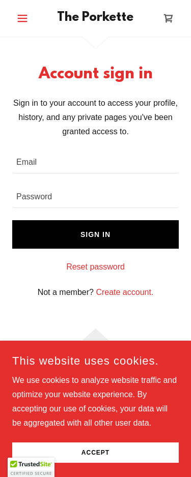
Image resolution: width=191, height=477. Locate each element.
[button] (24, 18)
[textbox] (95, 162)
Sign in (95, 234)
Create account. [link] (124, 292)
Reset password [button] (95, 266)
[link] (95, 18)
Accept (95, 452)
